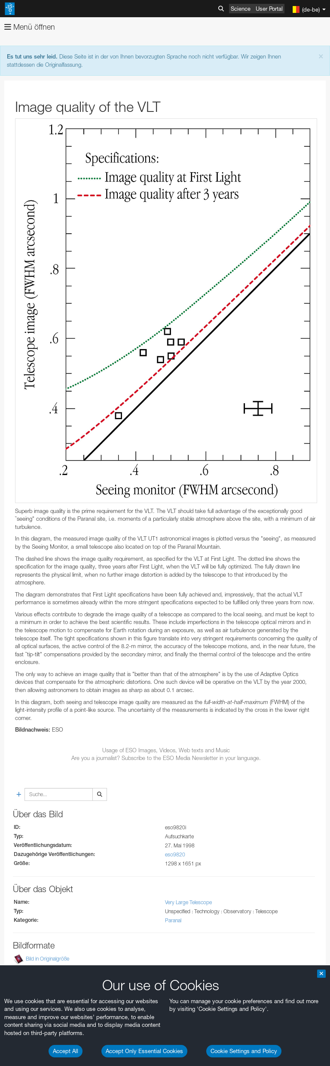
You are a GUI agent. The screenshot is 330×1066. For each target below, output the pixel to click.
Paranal (173, 920)
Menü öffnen (29, 26)
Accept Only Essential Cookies (144, 1050)
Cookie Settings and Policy (244, 1050)
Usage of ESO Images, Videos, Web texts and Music (166, 750)
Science (241, 8)
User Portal (269, 8)
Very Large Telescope (188, 902)
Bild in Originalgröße (47, 958)
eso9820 (175, 854)
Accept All (65, 1050)
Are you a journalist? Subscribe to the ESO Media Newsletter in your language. (166, 757)
